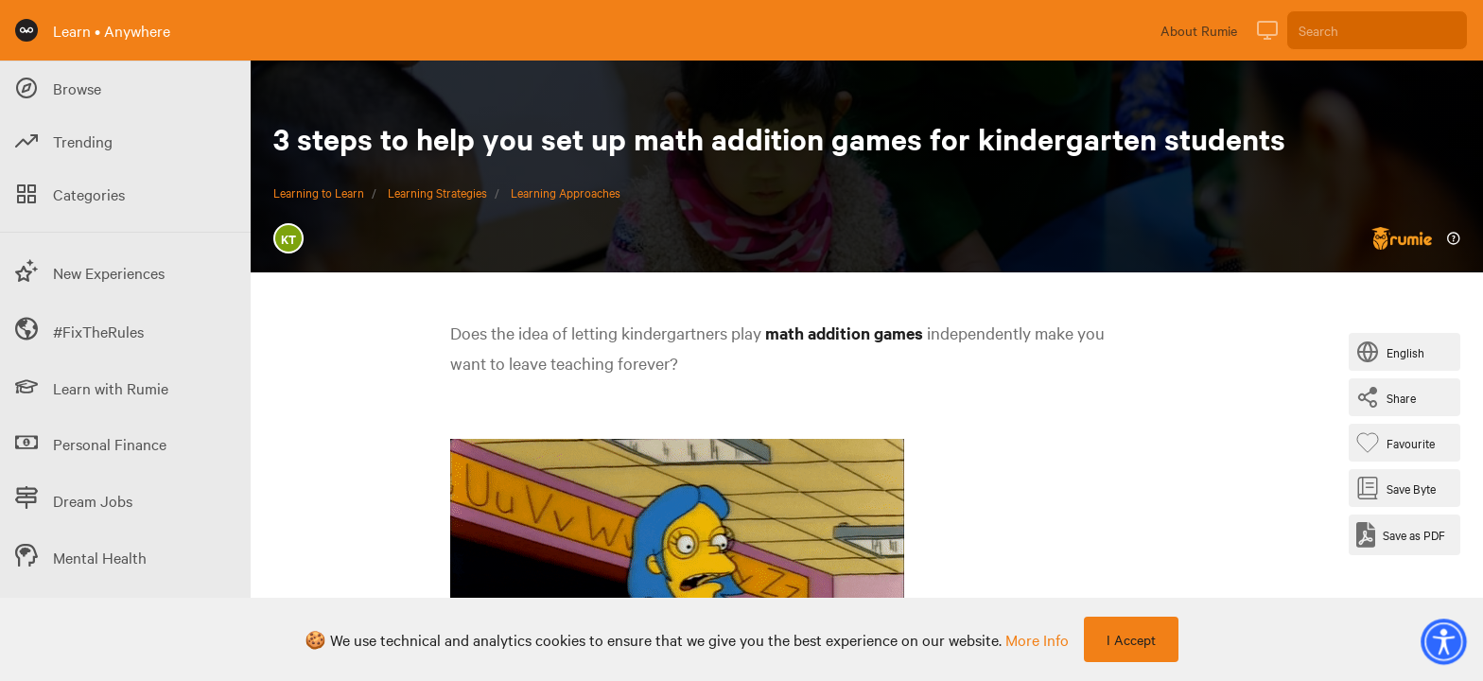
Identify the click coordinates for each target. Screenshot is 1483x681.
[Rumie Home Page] (26, 30)
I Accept (1131, 639)
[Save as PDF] (1400, 535)
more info (1037, 639)
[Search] (1377, 30)
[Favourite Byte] (1399, 442)
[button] (1443, 641)
